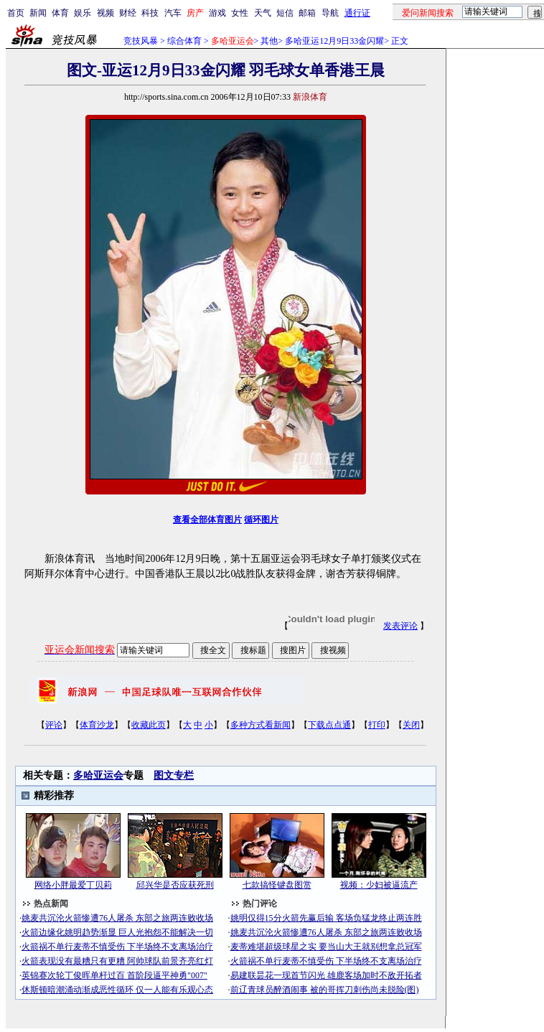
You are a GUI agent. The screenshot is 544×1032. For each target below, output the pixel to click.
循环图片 (261, 520)
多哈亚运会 (98, 775)
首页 (15, 13)
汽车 (173, 13)
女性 (239, 13)
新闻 (38, 13)
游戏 (217, 13)
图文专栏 (174, 775)
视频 (105, 13)
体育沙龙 (97, 725)
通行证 (357, 13)
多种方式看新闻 (260, 725)
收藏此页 (148, 725)
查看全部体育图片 (207, 520)
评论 (53, 725)
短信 (285, 13)
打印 (376, 725)
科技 (150, 13)
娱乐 (82, 13)
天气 (262, 13)
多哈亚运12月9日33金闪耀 (334, 41)
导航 (330, 13)
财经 (127, 13)
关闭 (411, 725)
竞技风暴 (140, 41)
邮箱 (307, 13)
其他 (269, 41)
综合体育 (184, 41)
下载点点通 (329, 725)
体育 (60, 13)
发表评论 (400, 626)
